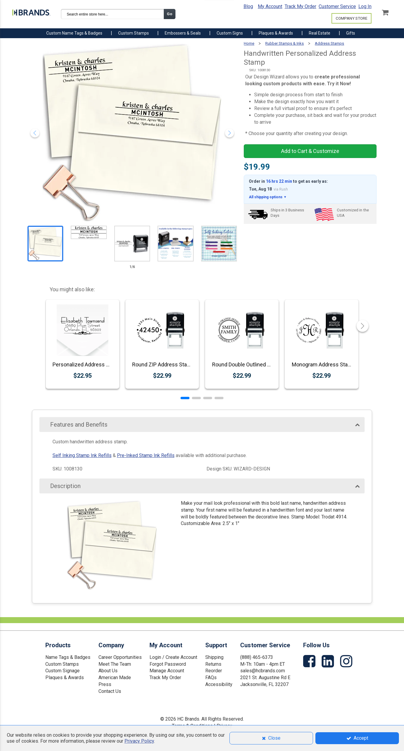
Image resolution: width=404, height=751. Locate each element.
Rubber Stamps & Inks (284, 43)
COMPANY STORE (351, 18)
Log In (364, 6)
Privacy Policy (139, 741)
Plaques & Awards (64, 677)
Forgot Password (167, 664)
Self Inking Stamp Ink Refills (82, 455)
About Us (108, 670)
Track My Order (300, 6)
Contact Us (109, 691)
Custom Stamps (62, 664)
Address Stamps (329, 43)
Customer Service (337, 6)
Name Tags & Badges (67, 657)
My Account (270, 6)
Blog (248, 6)
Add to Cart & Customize (310, 151)
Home (249, 43)
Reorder (213, 670)
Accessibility (218, 684)
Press (104, 684)
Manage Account (166, 670)
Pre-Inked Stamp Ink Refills (146, 455)
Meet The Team (114, 664)
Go (169, 14)
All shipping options (267, 197)
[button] (185, 398)
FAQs (211, 677)
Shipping (214, 657)
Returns (213, 664)
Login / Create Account (173, 657)
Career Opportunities (120, 657)
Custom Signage (62, 670)
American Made (114, 677)
